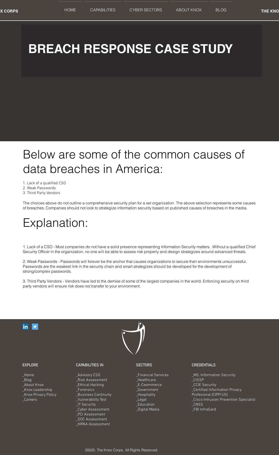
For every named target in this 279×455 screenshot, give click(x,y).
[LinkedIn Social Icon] (25, 327)
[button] (103, 7)
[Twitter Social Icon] (35, 327)
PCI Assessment (91, 414)
